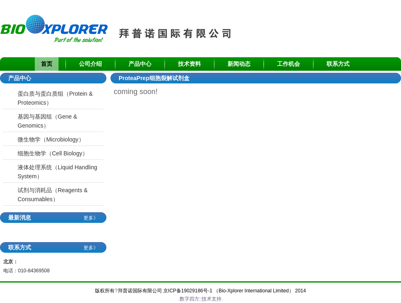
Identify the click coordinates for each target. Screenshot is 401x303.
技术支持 (211, 299)
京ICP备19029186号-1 (187, 291)
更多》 (90, 218)
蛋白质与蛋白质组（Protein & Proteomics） (55, 98)
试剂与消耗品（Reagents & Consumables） (53, 194)
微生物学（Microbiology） (51, 139)
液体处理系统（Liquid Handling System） (57, 172)
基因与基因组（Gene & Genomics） (47, 121)
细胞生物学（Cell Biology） (53, 153)
